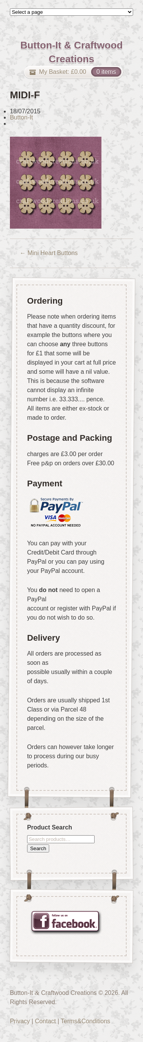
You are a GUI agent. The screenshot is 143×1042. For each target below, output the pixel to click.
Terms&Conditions (85, 1021)
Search (38, 848)
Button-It (21, 117)
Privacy (20, 1021)
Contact (45, 1021)
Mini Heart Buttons (49, 253)
